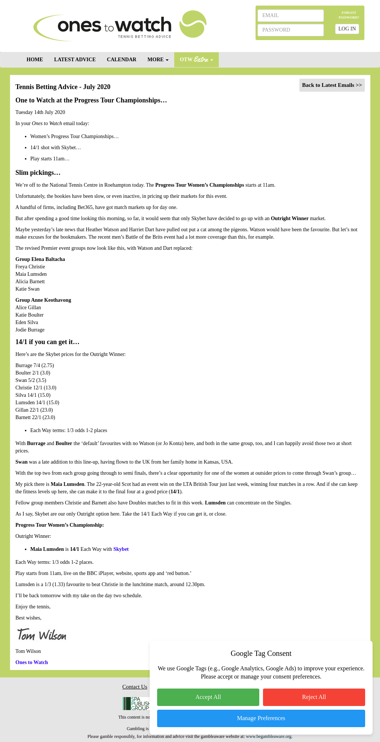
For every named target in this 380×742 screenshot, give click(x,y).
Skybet (121, 549)
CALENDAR (121, 59)
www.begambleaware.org (268, 736)
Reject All (314, 697)
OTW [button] (196, 59)
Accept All (208, 697)
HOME (35, 59)
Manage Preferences (261, 718)
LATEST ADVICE (75, 59)
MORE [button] (158, 59)
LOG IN (347, 29)
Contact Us (134, 687)
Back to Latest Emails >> (332, 85)
